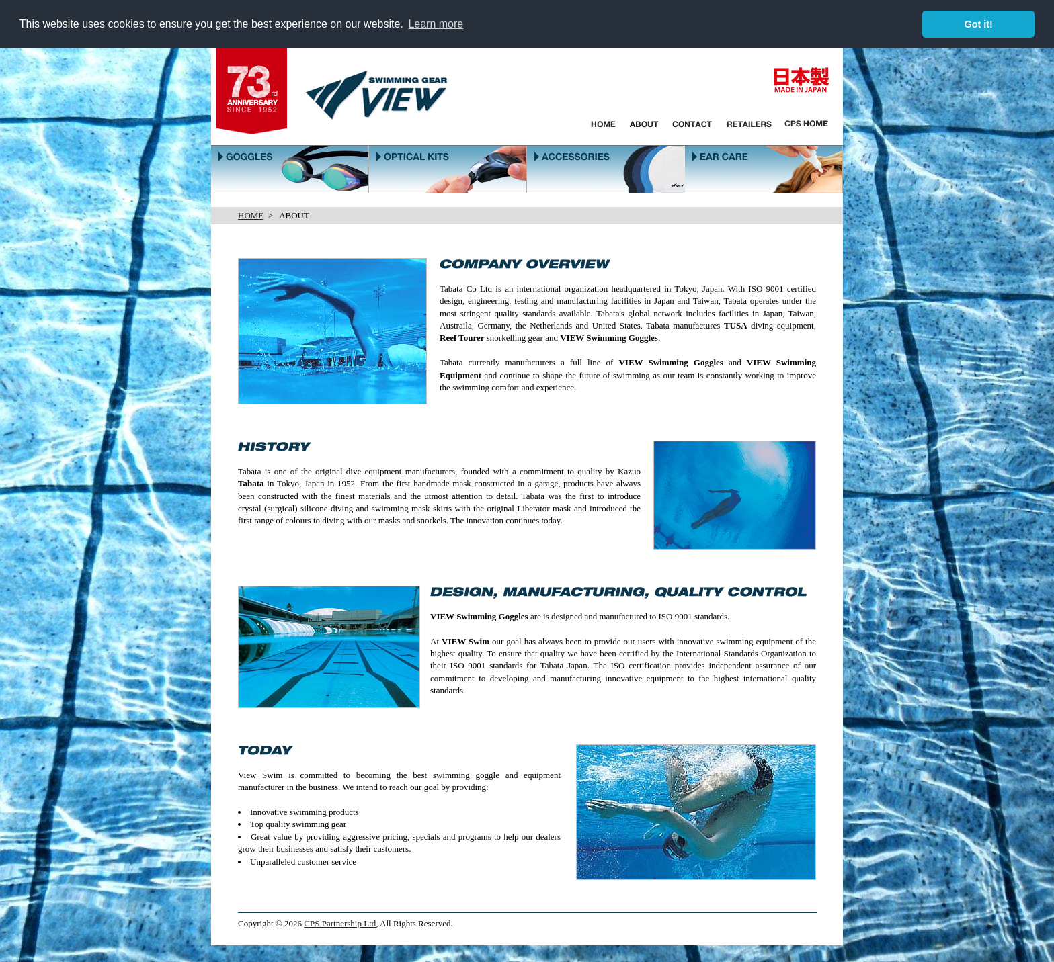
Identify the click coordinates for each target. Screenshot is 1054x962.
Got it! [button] (979, 24)
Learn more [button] (435, 24)
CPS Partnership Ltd (340, 923)
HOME (251, 215)
